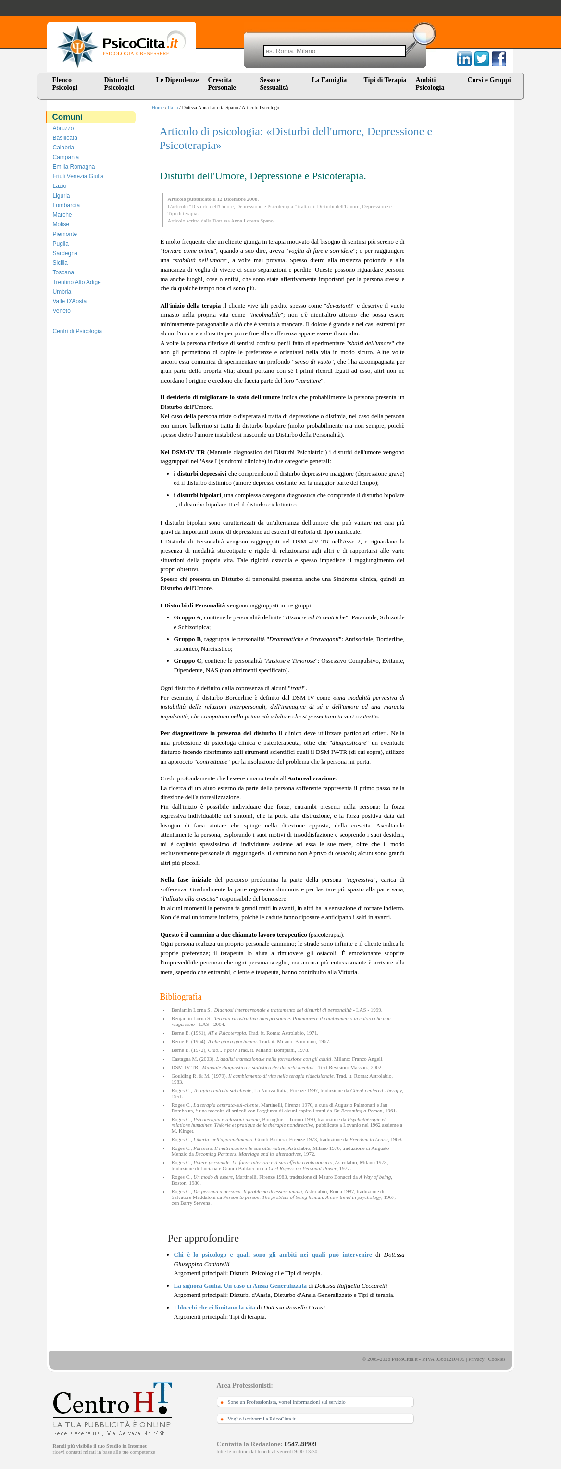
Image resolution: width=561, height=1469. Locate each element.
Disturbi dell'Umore (338, 206)
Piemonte (65, 234)
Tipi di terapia (183, 213)
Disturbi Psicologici (119, 83)
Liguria (61, 195)
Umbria (62, 291)
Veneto (62, 311)
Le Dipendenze (177, 80)
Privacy (476, 1359)
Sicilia (60, 262)
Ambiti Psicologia (430, 83)
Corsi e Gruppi (489, 80)
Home (158, 107)
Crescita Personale (222, 83)
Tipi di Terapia (385, 80)
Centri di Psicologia (77, 331)
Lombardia (66, 205)
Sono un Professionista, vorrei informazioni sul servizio (287, 1402)
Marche (62, 214)
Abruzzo (63, 128)
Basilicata (65, 138)
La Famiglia (331, 80)
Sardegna (65, 253)
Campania (66, 157)
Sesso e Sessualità (274, 83)
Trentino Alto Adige (77, 282)
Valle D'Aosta (70, 301)
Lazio (60, 186)
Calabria (64, 147)
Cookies (496, 1359)
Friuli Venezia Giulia (78, 176)
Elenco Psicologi (65, 83)
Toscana (64, 272)
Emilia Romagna (74, 166)
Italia (173, 107)
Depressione (375, 206)
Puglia (61, 243)
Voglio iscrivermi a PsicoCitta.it (262, 1418)
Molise (61, 224)
